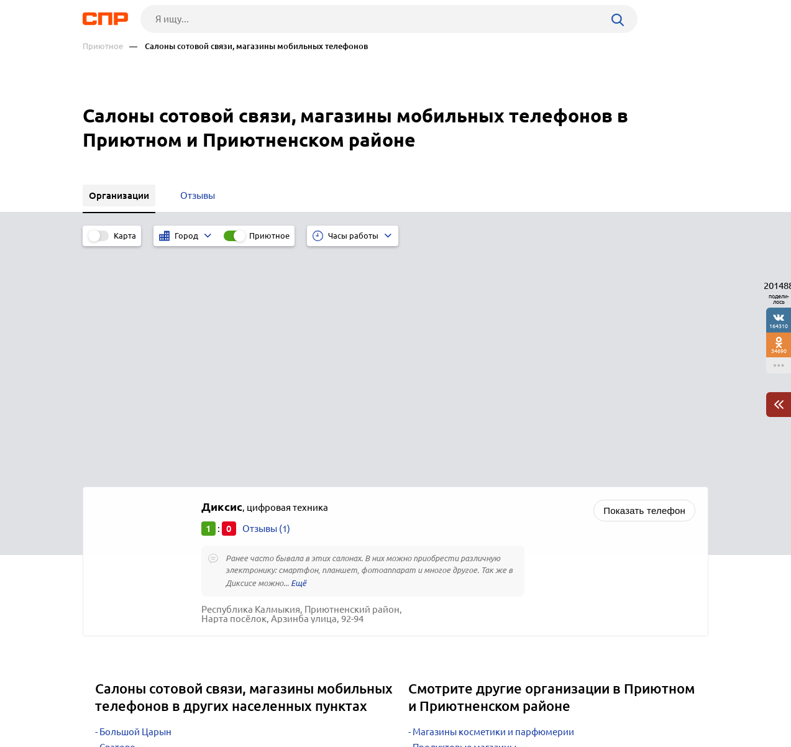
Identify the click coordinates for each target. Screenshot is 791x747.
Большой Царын (135, 501)
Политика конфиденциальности (249, 737)
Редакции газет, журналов (470, 548)
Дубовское (123, 564)
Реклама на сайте (270, 701)
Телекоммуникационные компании (491, 533)
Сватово (117, 517)
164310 (778, 326)
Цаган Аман (125, 533)
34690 (779, 350)
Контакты (361, 701)
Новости (183, 701)
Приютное (103, 46)
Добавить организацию (652, 700)
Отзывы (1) (266, 298)
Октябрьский (128, 548)
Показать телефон (644, 280)
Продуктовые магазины (464, 517)
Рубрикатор (106, 701)
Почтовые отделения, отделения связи (497, 564)
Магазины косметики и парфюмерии (493, 501)
